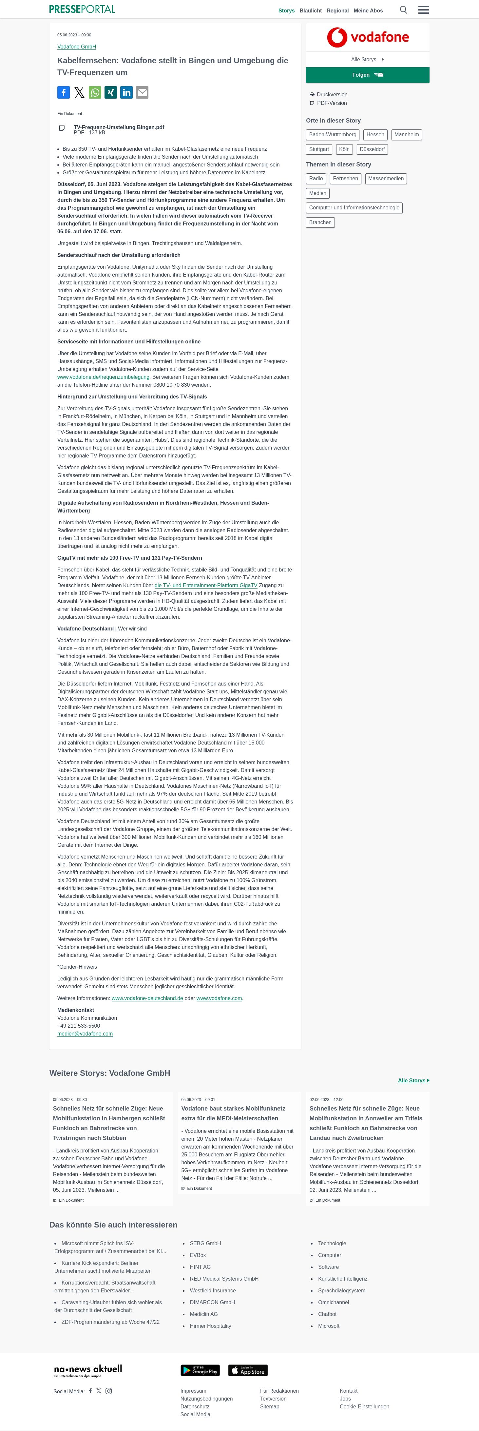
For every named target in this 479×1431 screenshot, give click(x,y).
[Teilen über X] (79, 92)
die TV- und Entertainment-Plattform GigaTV (206, 585)
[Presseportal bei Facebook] (88, 1392)
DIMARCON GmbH (212, 1303)
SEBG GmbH (205, 1244)
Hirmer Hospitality (210, 1326)
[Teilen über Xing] (111, 92)
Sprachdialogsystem (341, 1291)
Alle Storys (367, 59)
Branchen (321, 244)
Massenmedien (392, 197)
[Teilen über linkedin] (126, 92)
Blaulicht (311, 10)
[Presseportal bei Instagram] (107, 1391)
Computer (329, 1256)
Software (328, 1267)
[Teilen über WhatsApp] (95, 92)
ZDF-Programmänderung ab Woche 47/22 (111, 1322)
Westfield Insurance (213, 1291)
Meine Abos (368, 10)
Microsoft (328, 1326)
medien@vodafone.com (85, 1033)
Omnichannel (333, 1303)
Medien (318, 213)
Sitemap (269, 1407)
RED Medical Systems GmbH (224, 1279)
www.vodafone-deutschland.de (147, 998)
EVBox (198, 1256)
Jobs (345, 1399)
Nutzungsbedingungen (207, 1399)
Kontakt (348, 1391)
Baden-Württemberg (333, 135)
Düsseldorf (322, 166)
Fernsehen (349, 197)
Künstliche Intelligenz (342, 1279)
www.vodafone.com (219, 998)
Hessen (379, 135)
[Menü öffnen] (424, 9)
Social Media (196, 1415)
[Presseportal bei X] (97, 1392)
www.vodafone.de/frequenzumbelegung (103, 377)
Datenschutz (195, 1407)
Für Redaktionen (279, 1391)
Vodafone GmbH (76, 46)
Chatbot (327, 1315)
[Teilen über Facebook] (63, 92)
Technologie (332, 1244)
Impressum (193, 1391)
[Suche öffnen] (404, 9)
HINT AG (200, 1267)
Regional (338, 10)
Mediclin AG (204, 1315)
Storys (286, 10)
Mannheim (322, 151)
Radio (317, 197)
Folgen (368, 75)
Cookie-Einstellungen (364, 1407)
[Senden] (142, 92)
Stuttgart (357, 151)
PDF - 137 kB (119, 130)
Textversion (273, 1399)
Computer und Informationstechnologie (355, 228)
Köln (384, 151)
